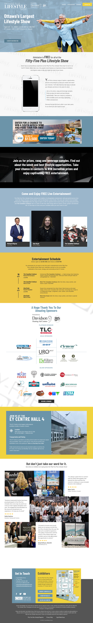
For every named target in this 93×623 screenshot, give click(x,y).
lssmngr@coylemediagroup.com (24, 584)
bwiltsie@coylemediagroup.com (24, 586)
